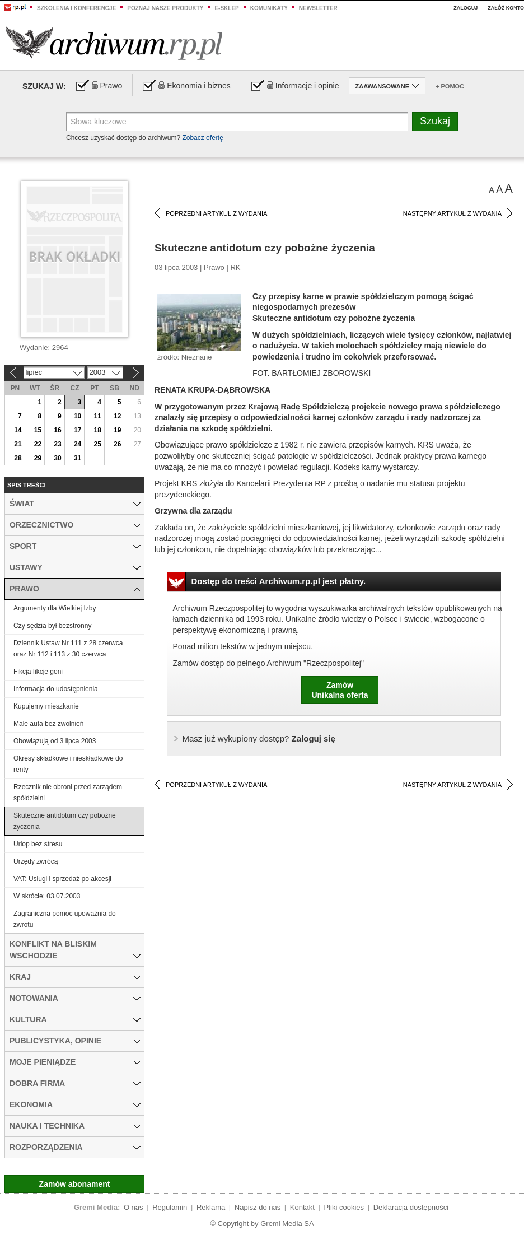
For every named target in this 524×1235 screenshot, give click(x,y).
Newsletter (318, 8)
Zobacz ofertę (202, 138)
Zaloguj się (259, 738)
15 (37, 430)
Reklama (210, 1207)
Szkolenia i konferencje (76, 8)
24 (77, 444)
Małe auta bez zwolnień (48, 724)
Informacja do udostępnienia (55, 689)
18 (97, 430)
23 (57, 444)
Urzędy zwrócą (35, 861)
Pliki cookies (344, 1207)
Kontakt (302, 1207)
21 (17, 444)
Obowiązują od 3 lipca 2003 (54, 741)
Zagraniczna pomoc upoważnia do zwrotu (64, 919)
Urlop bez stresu (37, 844)
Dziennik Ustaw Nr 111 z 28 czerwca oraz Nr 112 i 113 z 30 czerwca (68, 648)
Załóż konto (506, 8)
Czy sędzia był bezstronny (52, 626)
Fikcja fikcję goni (38, 671)
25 (97, 444)
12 (117, 416)
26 (117, 444)
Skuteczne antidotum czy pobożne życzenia (64, 821)
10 (77, 416)
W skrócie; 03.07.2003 (46, 896)
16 (57, 430)
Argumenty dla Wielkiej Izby (54, 608)
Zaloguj (465, 8)
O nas (133, 1207)
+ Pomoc (450, 86)
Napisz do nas (257, 1207)
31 (77, 458)
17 (77, 430)
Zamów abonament (74, 1184)
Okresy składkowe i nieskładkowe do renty (68, 763)
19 (117, 430)
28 (17, 458)
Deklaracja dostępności (410, 1207)
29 (37, 458)
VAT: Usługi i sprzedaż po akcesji (62, 879)
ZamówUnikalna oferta (339, 690)
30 (57, 458)
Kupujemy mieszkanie (46, 706)
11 (97, 416)
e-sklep (226, 8)
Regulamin (169, 1207)
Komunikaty (269, 8)
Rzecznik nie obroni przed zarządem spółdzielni (67, 792)
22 (37, 444)
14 (17, 430)
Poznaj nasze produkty (165, 8)
